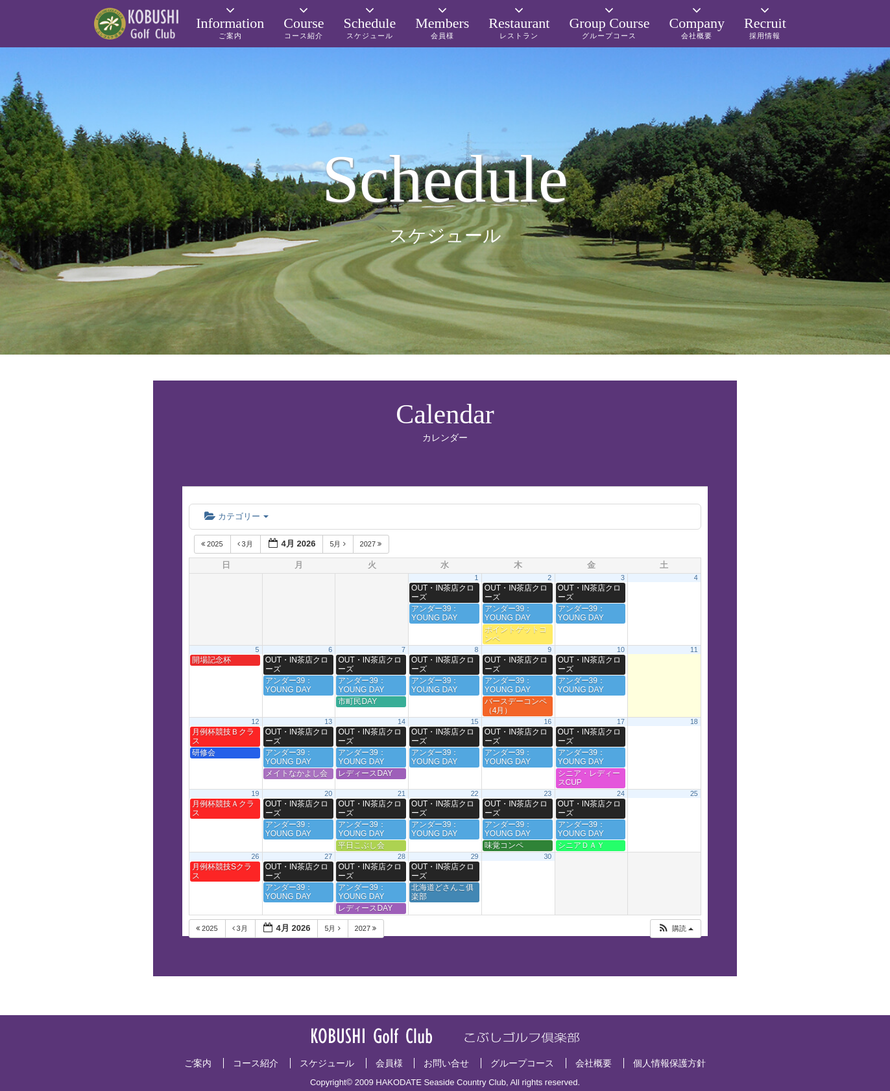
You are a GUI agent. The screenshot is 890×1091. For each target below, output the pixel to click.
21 (401, 793)
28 (401, 856)
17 (621, 721)
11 (694, 649)
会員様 (389, 1063)
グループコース (522, 1063)
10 (621, 649)
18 (694, 721)
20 (328, 793)
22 (475, 793)
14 (401, 721)
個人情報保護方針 (669, 1063)
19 (255, 793)
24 (621, 793)
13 (328, 721)
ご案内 (197, 1063)
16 (547, 721)
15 (475, 721)
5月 (338, 544)
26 (255, 856)
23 (547, 793)
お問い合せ (446, 1063)
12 (255, 721)
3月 (246, 544)
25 (694, 793)
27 (328, 856)
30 (547, 856)
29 (475, 856)
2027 (372, 544)
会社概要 (593, 1063)
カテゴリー (236, 516)
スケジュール (327, 1063)
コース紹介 (255, 1063)
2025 (213, 544)
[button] (675, 928)
